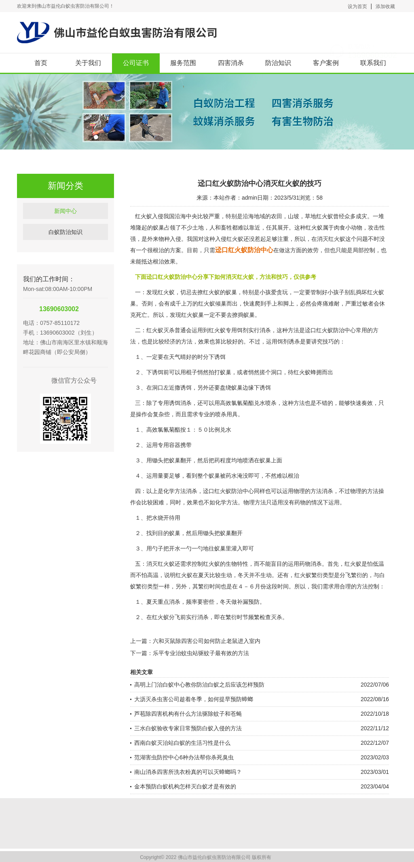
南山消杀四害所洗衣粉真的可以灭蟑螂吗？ (188, 772)
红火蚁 (206, 303)
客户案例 (326, 62)
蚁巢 (265, 460)
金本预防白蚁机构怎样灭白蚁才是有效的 (185, 786)
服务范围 (183, 62)
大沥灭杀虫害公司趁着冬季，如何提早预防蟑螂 (193, 699)
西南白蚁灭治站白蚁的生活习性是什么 (182, 743)
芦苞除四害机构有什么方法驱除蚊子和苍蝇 (188, 713)
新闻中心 (65, 222)
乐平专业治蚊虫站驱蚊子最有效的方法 (201, 653)
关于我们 (88, 62)
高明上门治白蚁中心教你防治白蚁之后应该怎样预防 (199, 684)
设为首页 (357, 6)
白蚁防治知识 (65, 243)
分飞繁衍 (351, 575)
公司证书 (136, 62)
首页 (40, 62)
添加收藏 (385, 6)
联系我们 (373, 62)
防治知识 (278, 62)
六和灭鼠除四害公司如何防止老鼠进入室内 (206, 641)
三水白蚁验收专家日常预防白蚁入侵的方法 (188, 728)
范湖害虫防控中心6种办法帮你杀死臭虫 (184, 757)
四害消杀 (231, 62)
